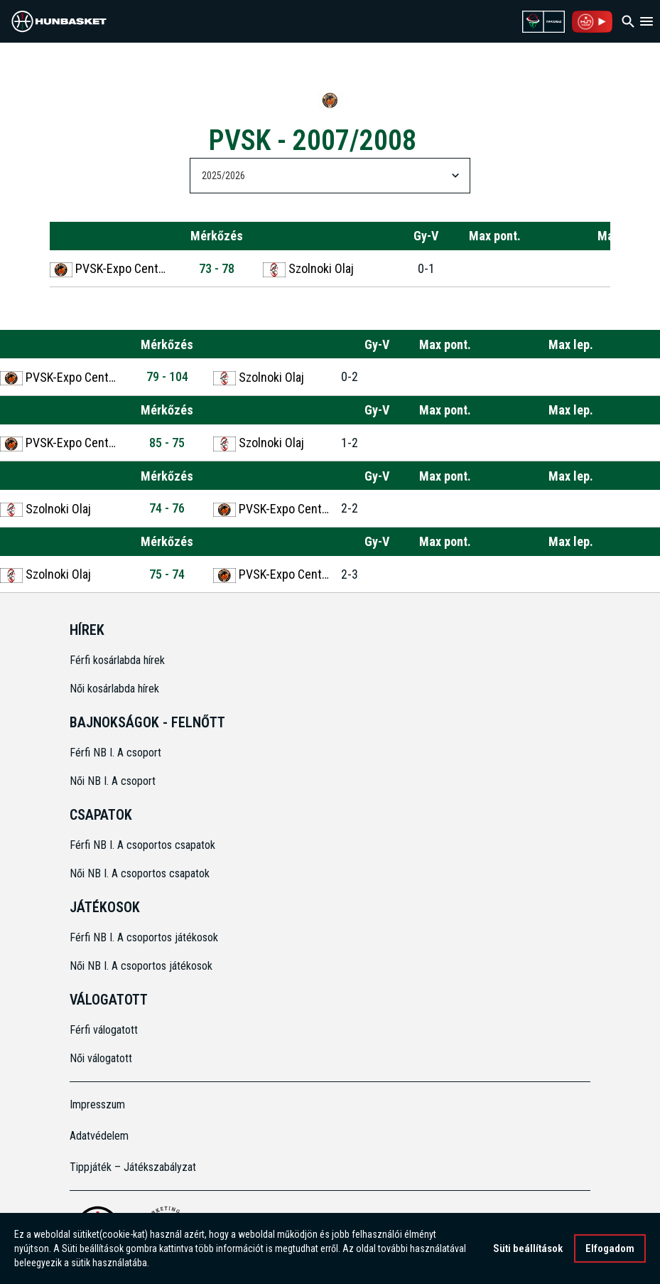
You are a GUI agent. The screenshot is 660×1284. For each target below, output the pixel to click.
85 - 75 (167, 442)
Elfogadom (609, 1248)
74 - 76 (167, 508)
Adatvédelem (99, 1136)
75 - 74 (167, 574)
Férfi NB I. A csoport (115, 752)
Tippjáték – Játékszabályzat (133, 1167)
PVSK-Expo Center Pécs (110, 269)
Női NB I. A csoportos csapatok (141, 873)
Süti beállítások (528, 1248)
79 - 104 (167, 376)
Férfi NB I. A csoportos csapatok (144, 845)
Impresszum (97, 1104)
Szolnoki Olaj (308, 269)
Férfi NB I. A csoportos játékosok (144, 937)
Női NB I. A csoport (113, 781)
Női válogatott (101, 1058)
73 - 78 (216, 268)
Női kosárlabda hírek (114, 688)
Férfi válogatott (104, 1030)
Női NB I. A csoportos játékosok (141, 966)
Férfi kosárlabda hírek (117, 660)
